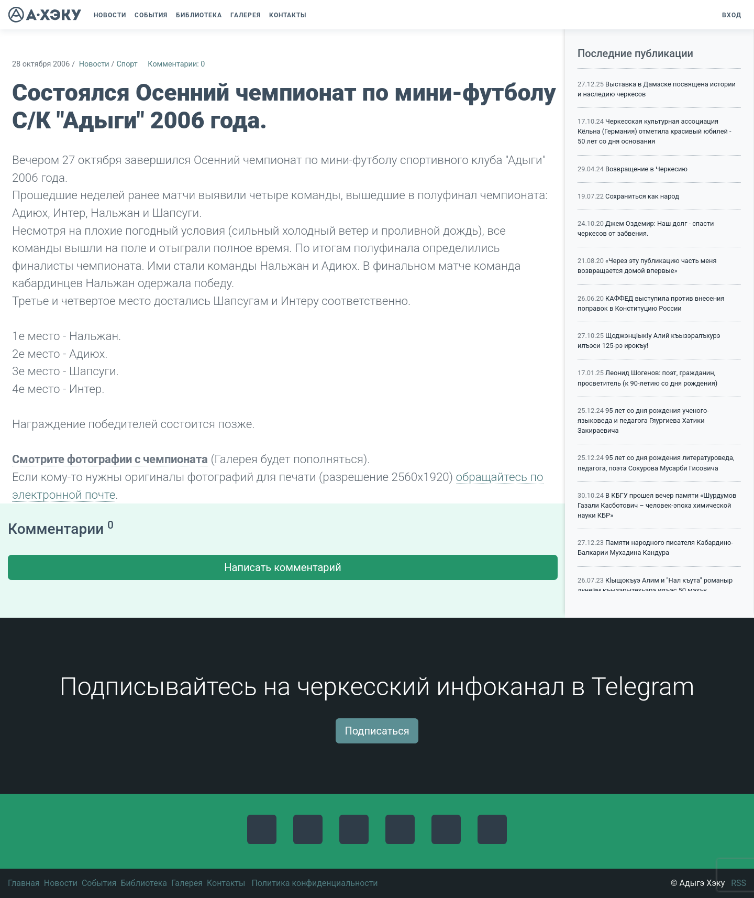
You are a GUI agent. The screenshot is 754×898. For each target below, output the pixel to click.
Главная (24, 883)
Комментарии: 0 (176, 64)
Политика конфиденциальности (314, 883)
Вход (731, 15)
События (99, 883)
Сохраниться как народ (642, 196)
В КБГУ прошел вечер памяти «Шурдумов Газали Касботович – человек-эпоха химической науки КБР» (657, 505)
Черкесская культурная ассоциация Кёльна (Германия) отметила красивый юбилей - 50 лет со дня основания (654, 131)
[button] (316, 15)
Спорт (126, 64)
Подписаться (377, 731)
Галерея (187, 883)
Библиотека (143, 883)
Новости (94, 64)
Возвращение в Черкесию (646, 169)
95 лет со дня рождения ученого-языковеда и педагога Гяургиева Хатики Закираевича (643, 420)
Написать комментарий (282, 567)
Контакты (226, 883)
